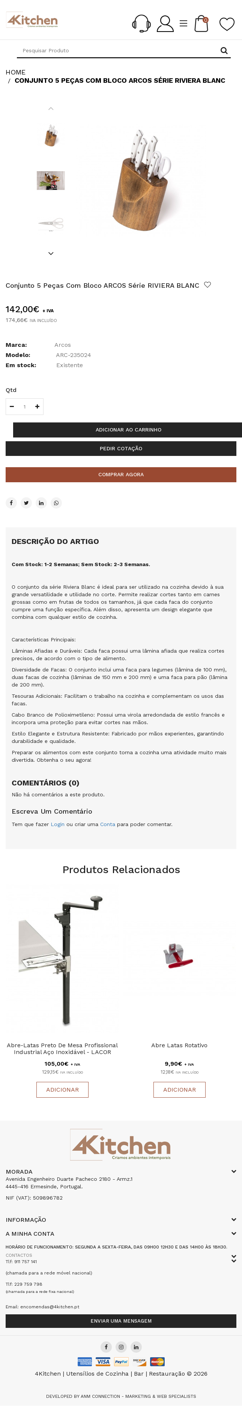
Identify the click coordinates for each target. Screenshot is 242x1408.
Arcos (62, 344)
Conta (107, 824)
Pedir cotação (121, 448)
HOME (16, 72)
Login (58, 824)
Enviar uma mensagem (121, 1321)
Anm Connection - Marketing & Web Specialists (138, 1396)
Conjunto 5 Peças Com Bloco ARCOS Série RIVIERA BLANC (120, 80)
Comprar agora (121, 474)
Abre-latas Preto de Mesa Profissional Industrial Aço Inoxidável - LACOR (62, 1049)
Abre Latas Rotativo (179, 1045)
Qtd (11, 389)
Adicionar (62, 1090)
